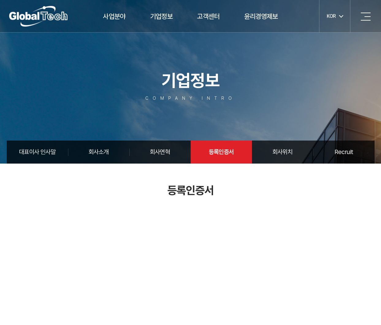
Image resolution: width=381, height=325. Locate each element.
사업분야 (114, 16)
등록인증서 (221, 152)
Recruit (343, 152)
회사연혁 (160, 152)
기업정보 (161, 16)
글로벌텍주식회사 (38, 16)
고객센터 (208, 16)
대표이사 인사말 (37, 152)
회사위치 (282, 152)
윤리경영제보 (261, 16)
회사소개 (99, 152)
